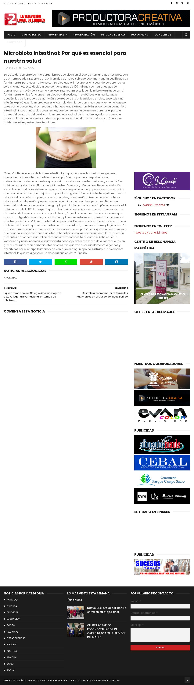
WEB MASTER (45, 3)
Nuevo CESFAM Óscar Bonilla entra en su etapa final (106, 610)
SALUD (10, 663)
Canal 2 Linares (154, 205)
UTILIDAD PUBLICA (113, 34)
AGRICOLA (12, 599)
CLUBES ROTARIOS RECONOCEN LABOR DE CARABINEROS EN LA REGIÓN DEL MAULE (106, 631)
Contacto (15, 42)
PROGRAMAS (56, 34)
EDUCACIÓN (13, 618)
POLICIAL (11, 644)
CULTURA (12, 606)
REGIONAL (12, 657)
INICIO (11, 34)
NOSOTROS (10, 3)
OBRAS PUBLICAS (16, 638)
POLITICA (12, 651)
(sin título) (74, 600)
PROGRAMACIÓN (84, 34)
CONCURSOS (162, 34)
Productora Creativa (106, 680)
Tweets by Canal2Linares (150, 232)
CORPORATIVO (31, 34)
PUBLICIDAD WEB (27, 3)
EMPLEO (11, 625)
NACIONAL (28, 67)
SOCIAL (11, 670)
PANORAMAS (139, 34)
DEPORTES (12, 612)
